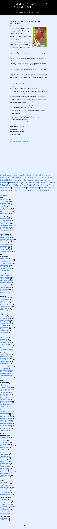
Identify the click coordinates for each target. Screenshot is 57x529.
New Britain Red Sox (5, 267)
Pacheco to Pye (19, 185)
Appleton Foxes (4, 384)
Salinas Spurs (3, 325)
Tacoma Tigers (4, 248)
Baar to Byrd (19, 175)
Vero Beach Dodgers (5, 373)
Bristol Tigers (3, 499)
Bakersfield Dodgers (5, 317)
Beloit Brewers (4, 385)
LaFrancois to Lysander (18, 182)
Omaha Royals (4, 213)
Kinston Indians (4, 341)
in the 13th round (36, 52)
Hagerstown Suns (5, 261)
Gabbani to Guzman (45, 177)
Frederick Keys (4, 339)
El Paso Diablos (4, 299)
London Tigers (4, 265)
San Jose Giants (4, 329)
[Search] (47, 3)
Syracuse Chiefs (4, 227)
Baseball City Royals (5, 354)
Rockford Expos (4, 399)
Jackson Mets (3, 301)
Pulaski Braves (4, 513)
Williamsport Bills (4, 270)
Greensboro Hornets (5, 423)
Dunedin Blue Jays (5, 358)
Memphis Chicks (4, 291)
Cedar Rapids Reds (5, 389)
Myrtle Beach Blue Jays (6, 425)
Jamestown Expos (5, 465)
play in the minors (22, 105)
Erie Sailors (3, 460)
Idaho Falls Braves (5, 492)
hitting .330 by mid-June (18, 31)
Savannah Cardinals (5, 427)
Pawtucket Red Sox (5, 222)
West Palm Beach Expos (6, 375)
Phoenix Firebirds (4, 244)
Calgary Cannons (4, 237)
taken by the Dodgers (27, 52)
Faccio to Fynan (30, 177)
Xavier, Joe (13, 190)
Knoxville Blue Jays (5, 287)
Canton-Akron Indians (6, 260)
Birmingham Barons (5, 277)
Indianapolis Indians (5, 205)
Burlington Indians (5, 501)
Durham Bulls (4, 337)
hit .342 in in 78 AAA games (17, 58)
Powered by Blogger (28, 525)
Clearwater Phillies (5, 356)
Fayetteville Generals (5, 420)
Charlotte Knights (5, 279)
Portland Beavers (4, 246)
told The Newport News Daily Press (36, 74)
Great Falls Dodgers (5, 489)
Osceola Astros (4, 365)
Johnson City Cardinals (6, 506)
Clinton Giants (4, 391)
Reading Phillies (4, 268)
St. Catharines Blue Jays (6, 472)
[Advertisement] (29, 155)
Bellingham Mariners (5, 437)
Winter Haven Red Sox (6, 377)
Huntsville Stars (4, 289)
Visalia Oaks (3, 332)
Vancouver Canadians (5, 251)
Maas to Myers (33, 182)
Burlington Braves (5, 387)
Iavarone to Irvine (19, 180)
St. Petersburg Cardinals (6, 370)
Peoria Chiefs (3, 396)
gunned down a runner (38, 86)
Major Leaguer (25, 141)
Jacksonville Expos (5, 286)
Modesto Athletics (5, 318)
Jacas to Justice (33, 180)
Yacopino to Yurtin (25, 190)
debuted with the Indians (38, 69)
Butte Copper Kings (5, 485)
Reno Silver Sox (4, 322)
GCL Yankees (3, 520)
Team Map (35, 12)
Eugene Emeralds (4, 442)
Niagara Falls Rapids (5, 466)
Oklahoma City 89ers (5, 212)
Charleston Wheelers (5, 418)
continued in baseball (28, 110)
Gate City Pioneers (5, 487)
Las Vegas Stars (4, 243)
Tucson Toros (4, 249)
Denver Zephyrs (4, 203)
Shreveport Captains (5, 306)
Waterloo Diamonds (5, 404)
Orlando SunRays (5, 292)
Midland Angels (4, 303)
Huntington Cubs (5, 504)
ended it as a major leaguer (19, 44)
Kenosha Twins (4, 392)
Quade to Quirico (33, 185)
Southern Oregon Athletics (7, 446)
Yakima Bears (3, 449)
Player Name (21, 12)
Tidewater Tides (4, 229)
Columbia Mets (4, 415)
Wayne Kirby (12, 26)
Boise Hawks (3, 441)
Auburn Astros (4, 454)
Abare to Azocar (6, 175)
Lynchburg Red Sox (5, 342)
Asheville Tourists (5, 411)
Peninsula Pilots (4, 344)
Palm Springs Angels (5, 320)
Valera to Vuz (45, 187)
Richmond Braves (5, 224)
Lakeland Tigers (4, 361)
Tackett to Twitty (19, 187)
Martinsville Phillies (5, 509)
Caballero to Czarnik (33, 175)
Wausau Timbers (4, 406)
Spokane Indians (4, 447)
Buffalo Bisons (4, 201)
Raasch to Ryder (47, 185)
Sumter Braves (4, 430)
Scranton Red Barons (5, 220)
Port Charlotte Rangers (6, 367)
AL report (25, 119)
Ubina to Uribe (33, 187)
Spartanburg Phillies (5, 429)
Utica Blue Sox (4, 473)
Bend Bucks (3, 439)
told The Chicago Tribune (15, 38)
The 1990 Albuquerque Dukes (30, 121)
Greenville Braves (4, 284)
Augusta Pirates (4, 413)
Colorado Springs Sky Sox (7, 239)
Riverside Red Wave (5, 323)
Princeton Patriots (5, 511)
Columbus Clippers (5, 218)
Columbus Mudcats (5, 282)
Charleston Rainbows (6, 416)
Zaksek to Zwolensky (42, 190)
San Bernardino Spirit (5, 327)
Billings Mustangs (5, 484)
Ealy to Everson (17, 177)
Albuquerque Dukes (16, 141)
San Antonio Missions (6, 305)
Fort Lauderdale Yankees (6, 360)
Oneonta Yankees (4, 468)
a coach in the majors (36, 112)
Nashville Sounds (4, 210)
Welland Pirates (4, 477)
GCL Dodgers (4, 518)
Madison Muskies (4, 394)
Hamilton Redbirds (5, 463)
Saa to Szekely (5, 187)
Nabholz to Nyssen (48, 182)
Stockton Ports (4, 330)
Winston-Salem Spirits (6, 349)
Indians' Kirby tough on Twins (34, 117)
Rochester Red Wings (6, 225)
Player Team (28, 12)
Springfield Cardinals (5, 403)
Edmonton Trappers (5, 241)
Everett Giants (4, 444)
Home (15, 12)
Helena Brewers (4, 491)
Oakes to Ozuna (6, 185)
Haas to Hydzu (5, 180)
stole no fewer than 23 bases (24, 63)
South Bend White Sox (6, 401)
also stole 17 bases (42, 96)
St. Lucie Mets (4, 368)
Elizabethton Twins (5, 503)
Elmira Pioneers (4, 458)
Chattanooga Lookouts (6, 280)
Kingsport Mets (4, 508)
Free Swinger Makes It (32, 116)
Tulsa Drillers (3, 308)
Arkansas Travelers (5, 298)
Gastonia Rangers (5, 422)
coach (21, 141)
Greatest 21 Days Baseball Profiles (24, 5)
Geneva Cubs (3, 461)
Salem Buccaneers (5, 348)
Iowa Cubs (3, 206)
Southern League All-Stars (7, 275)
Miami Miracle (4, 363)
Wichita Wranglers (5, 310)
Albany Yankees (4, 258)
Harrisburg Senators (5, 263)
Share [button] (11, 139)
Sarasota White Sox (5, 372)
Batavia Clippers (4, 456)
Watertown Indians (5, 475)
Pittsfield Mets (4, 470)
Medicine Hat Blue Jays (6, 494)
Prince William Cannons (6, 346)
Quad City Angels (5, 398)
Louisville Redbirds (5, 208)
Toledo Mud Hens (5, 230)
